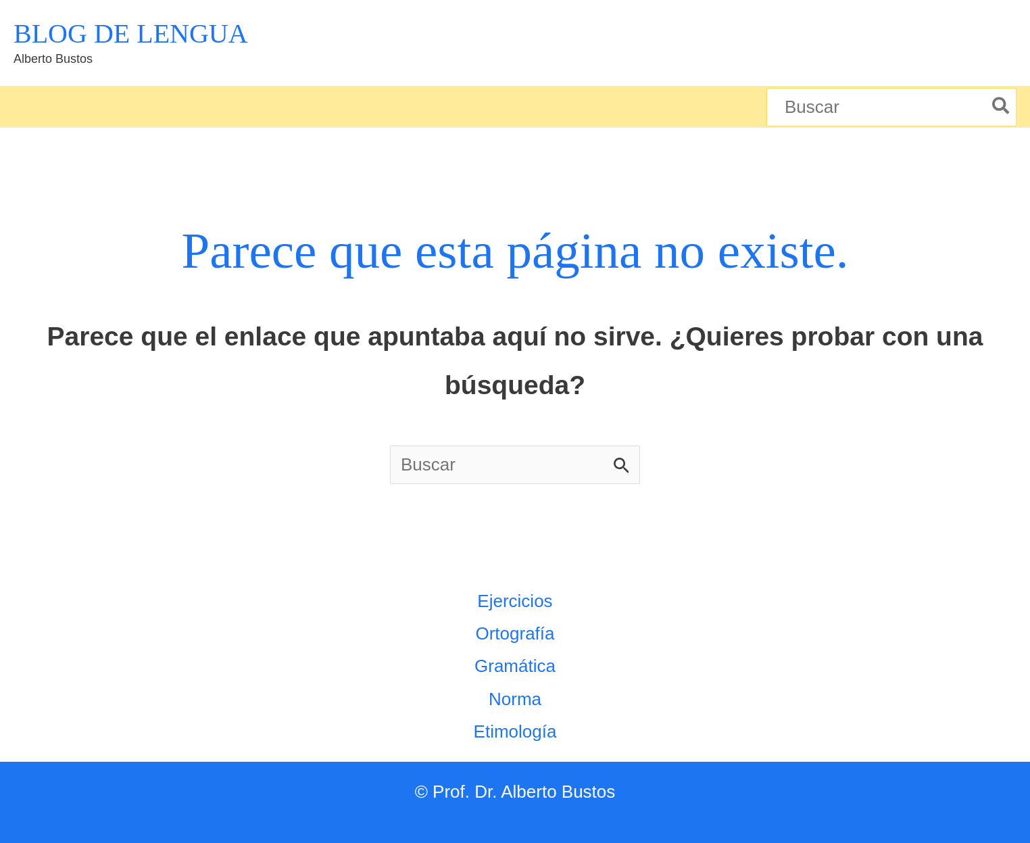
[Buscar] (1001, 107)
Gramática (515, 666)
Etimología (515, 731)
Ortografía (514, 633)
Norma (515, 699)
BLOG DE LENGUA (131, 33)
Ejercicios (514, 601)
